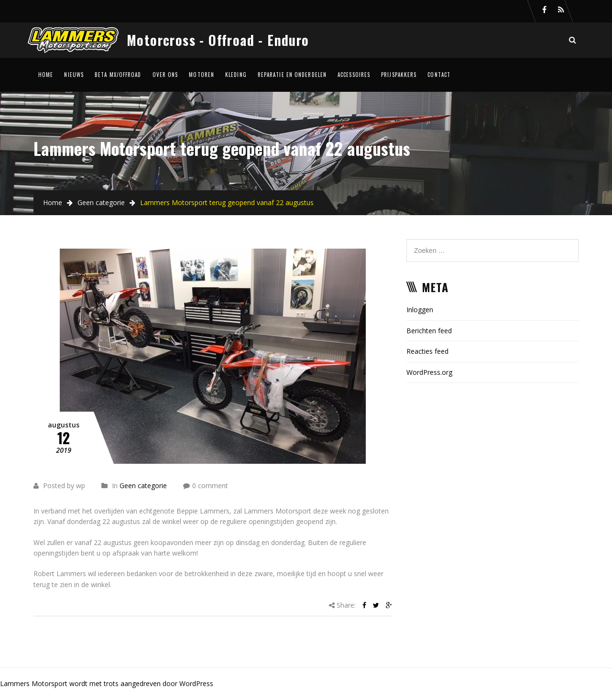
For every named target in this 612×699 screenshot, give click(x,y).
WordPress (196, 683)
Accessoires (354, 74)
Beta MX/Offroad (118, 74)
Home (45, 74)
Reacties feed (427, 351)
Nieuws (74, 74)
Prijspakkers (398, 74)
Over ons (165, 74)
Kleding (236, 74)
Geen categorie (101, 202)
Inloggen (419, 309)
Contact (438, 74)
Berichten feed (429, 330)
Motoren (201, 74)
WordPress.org (429, 372)
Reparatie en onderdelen (292, 74)
